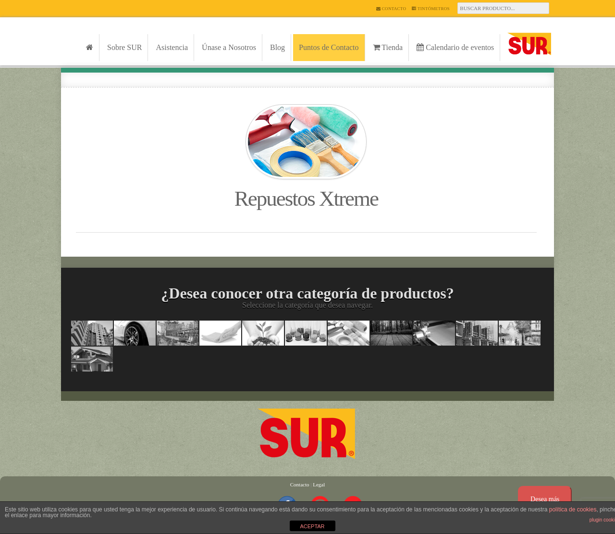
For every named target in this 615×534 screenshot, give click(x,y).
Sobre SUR (124, 47)
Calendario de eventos (455, 47)
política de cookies (573, 509)
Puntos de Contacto (328, 47)
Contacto (391, 8)
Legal (319, 484)
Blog (277, 47)
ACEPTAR (312, 526)
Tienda (388, 47)
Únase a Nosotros (229, 47)
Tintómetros (431, 8)
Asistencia (172, 47)
